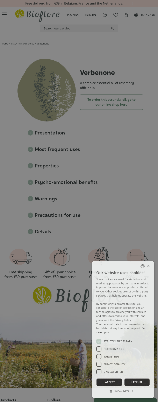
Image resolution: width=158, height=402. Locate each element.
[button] (123, 391)
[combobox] (143, 266)
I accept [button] (109, 382)
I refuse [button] (137, 382)
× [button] (148, 266)
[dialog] (123, 329)
